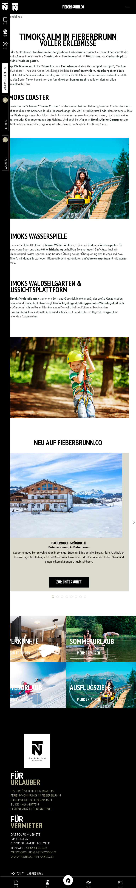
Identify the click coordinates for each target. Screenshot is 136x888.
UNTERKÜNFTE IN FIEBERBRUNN (32, 791)
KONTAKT (17, 873)
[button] (125, 7)
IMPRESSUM (35, 873)
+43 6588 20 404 (35, 848)
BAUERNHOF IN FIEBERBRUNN (31, 800)
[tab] (53, 596)
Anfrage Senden (5, 78)
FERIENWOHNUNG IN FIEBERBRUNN (36, 795)
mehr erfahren (18, 653)
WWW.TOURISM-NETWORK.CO (32, 857)
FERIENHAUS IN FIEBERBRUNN (31, 809)
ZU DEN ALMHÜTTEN (25, 804)
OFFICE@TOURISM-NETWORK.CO (33, 852)
